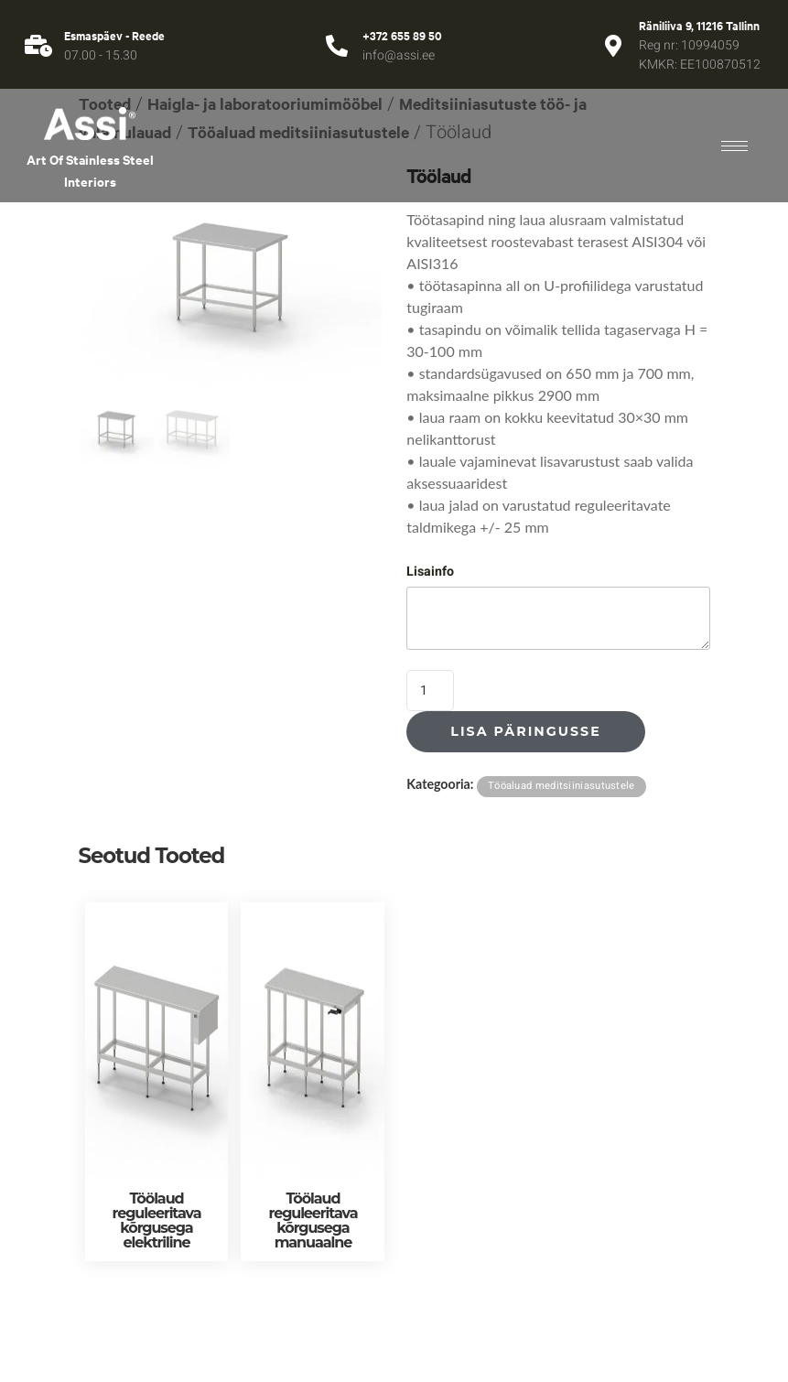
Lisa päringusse (525, 731)
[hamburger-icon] (734, 146)
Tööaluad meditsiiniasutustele (561, 786)
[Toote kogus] (430, 690)
